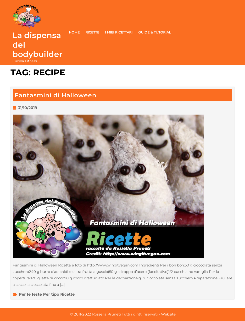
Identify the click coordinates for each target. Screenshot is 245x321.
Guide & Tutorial (154, 32)
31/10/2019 (27, 107)
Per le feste (30, 294)
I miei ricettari (119, 32)
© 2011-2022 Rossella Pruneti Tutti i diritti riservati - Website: (123, 314)
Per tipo (51, 294)
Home (74, 32)
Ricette (92, 32)
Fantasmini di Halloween (55, 95)
